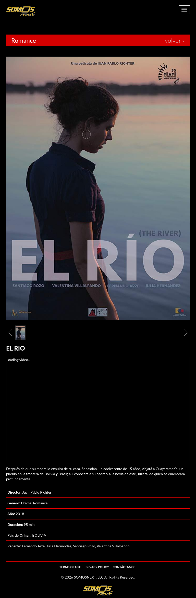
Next (186, 332)
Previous (10, 332)
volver (173, 40)
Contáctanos (124, 567)
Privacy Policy (96, 567)
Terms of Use (70, 567)
